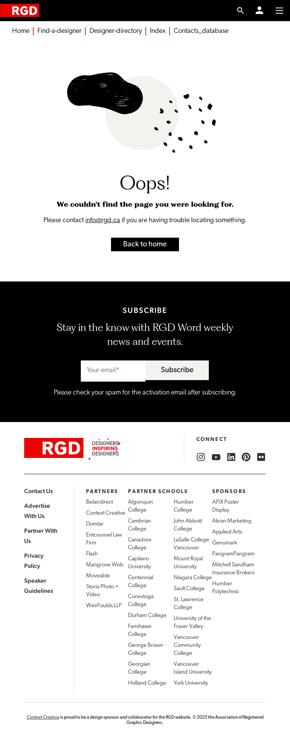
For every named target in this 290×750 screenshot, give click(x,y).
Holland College (147, 683)
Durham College (147, 616)
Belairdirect (99, 502)
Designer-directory (115, 31)
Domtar (94, 524)
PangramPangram (233, 554)
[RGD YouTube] (216, 457)
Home (20, 31)
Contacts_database (201, 31)
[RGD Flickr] (261, 457)
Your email (101, 370)
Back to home (145, 244)
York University (191, 683)
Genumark (224, 543)
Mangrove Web (104, 565)
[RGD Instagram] (200, 457)
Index (158, 31)
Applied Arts (227, 532)
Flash (92, 554)
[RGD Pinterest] (246, 457)
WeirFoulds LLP (104, 606)
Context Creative (105, 513)
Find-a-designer (59, 31)
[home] (19, 10)
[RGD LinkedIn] (231, 457)
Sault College (189, 589)
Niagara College (193, 578)
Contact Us (38, 491)
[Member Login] (259, 10)
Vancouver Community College (187, 645)
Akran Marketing (231, 521)
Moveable (98, 576)
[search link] (240, 10)
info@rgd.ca (102, 220)
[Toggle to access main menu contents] (279, 10)
